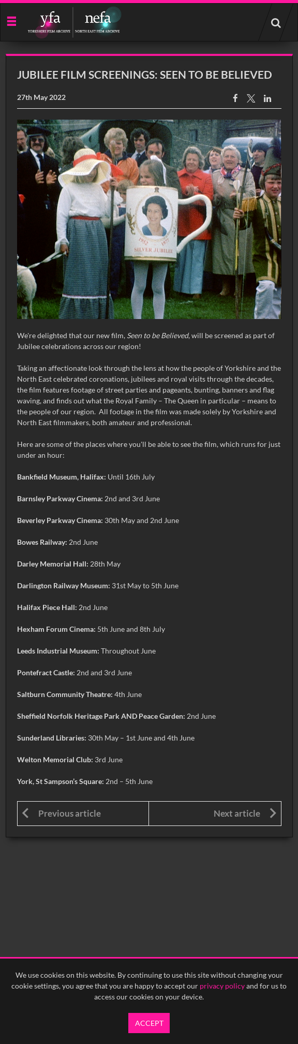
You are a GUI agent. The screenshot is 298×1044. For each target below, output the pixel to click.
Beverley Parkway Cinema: (60, 520)
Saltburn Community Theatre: (65, 694)
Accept (149, 1023)
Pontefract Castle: (46, 672)
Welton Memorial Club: (55, 759)
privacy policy (222, 985)
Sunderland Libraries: (51, 737)
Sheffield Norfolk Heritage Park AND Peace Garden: (101, 716)
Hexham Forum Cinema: (57, 629)
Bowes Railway (41, 542)
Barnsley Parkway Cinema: (60, 498)
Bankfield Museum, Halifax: (61, 476)
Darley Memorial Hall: (52, 563)
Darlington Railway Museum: (63, 585)
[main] (149, 445)
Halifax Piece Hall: (47, 607)
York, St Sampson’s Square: (60, 781)
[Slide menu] (11, 20)
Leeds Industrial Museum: (58, 650)
